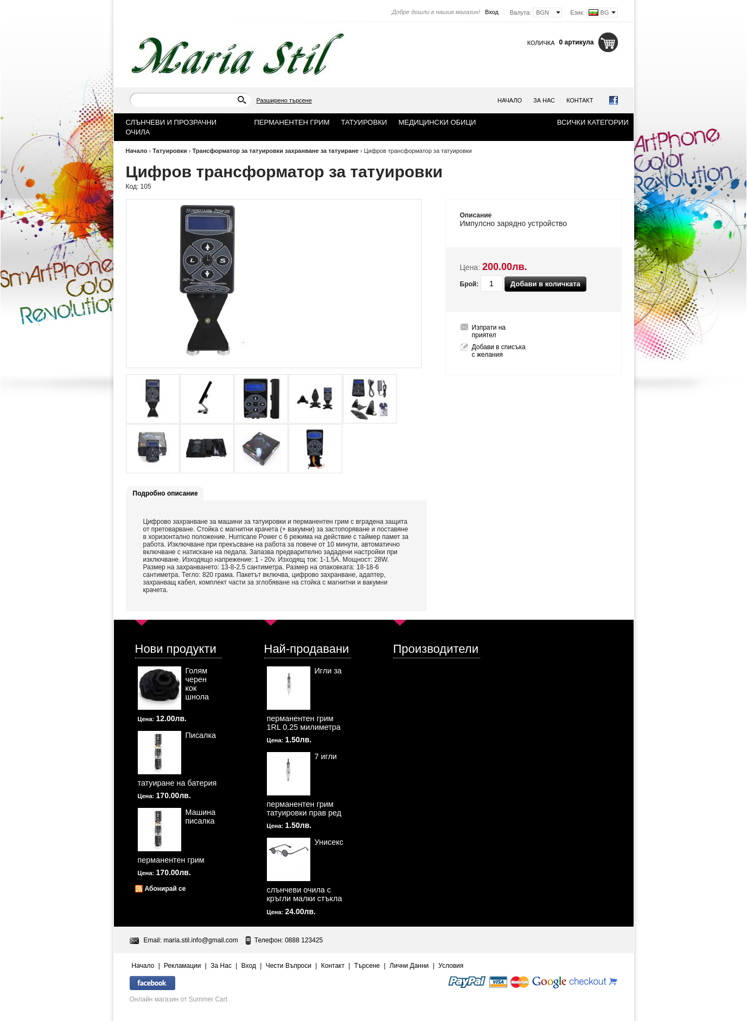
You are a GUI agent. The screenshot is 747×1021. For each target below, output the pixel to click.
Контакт (579, 100)
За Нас (544, 100)
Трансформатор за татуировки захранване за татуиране (276, 150)
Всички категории (593, 122)
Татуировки (169, 150)
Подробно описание (165, 493)
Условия (450, 965)
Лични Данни (409, 965)
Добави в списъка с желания (499, 350)
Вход (492, 12)
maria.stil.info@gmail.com (200, 940)
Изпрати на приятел (489, 331)
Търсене (367, 965)
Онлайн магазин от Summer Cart (179, 999)
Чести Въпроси (288, 965)
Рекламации (182, 965)
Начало (509, 100)
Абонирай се (165, 888)
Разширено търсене (284, 100)
